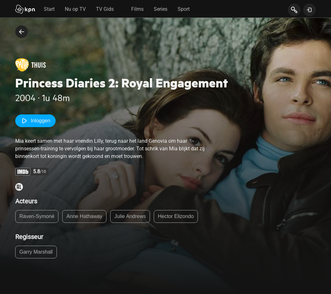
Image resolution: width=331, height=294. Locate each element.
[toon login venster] (309, 9)
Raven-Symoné (36, 216)
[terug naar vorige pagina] (21, 31)
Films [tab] (137, 9)
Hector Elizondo (176, 216)
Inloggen (35, 120)
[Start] (25, 9)
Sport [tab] (184, 9)
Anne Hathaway (84, 216)
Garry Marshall (36, 252)
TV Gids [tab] (105, 9)
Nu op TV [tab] (75, 9)
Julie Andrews (130, 216)
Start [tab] (49, 9)
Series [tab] (160, 9)
